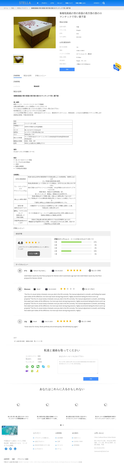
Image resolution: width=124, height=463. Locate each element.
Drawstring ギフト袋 (42, 445)
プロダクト (44, 3)
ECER (80, 462)
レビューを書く (33, 253)
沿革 (58, 441)
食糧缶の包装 (29, 341)
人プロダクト (39, 449)
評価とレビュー (40, 75)
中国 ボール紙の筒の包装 (11, 462)
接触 (67, 69)
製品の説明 (27, 75)
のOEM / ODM (78, 441)
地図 (13, 459)
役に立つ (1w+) (89, 289)
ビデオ (52, 3)
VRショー (59, 3)
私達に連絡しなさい (81, 3)
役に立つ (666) (86, 321)
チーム (59, 449)
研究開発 (76, 445)
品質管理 (6, 459)
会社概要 (60, 438)
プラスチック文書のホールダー (42, 438)
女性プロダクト (39, 441)
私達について (69, 3)
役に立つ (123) (96, 270)
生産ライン (77, 438)
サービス (60, 445)
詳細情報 (17, 75)
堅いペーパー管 (38, 341)
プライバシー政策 (22, 459)
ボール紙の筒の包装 (19, 341)
